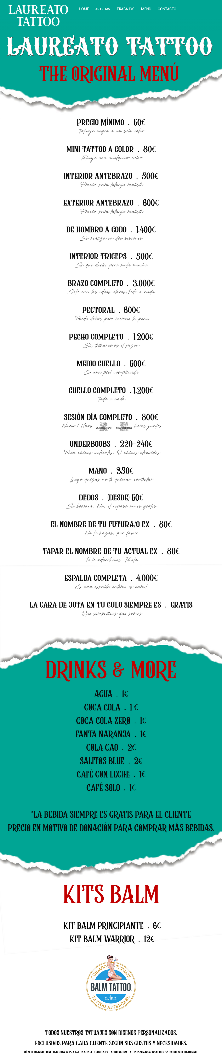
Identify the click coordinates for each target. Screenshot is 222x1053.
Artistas (102, 9)
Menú (146, 9)
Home (84, 9)
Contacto (167, 9)
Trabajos (125, 9)
